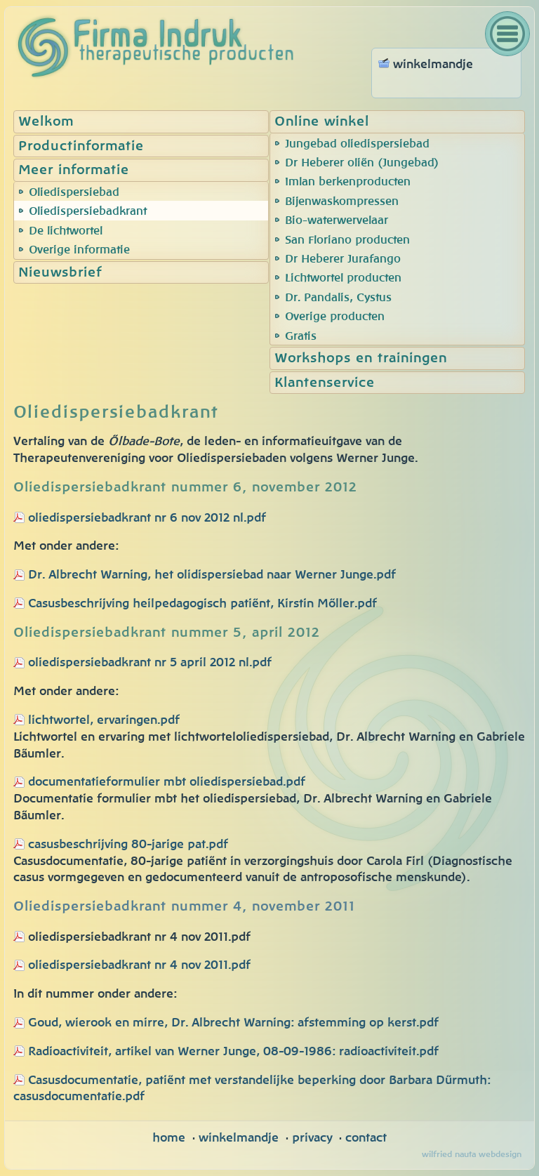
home (168, 1138)
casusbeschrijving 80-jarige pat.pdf (120, 844)
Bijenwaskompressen (342, 201)
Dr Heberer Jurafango (343, 259)
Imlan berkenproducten (348, 181)
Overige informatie (79, 250)
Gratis (301, 336)
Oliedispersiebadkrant (88, 211)
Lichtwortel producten (343, 278)
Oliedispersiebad (74, 192)
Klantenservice (324, 383)
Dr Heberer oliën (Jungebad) (362, 163)
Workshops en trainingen (360, 358)
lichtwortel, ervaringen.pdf (96, 720)
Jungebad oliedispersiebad (357, 144)
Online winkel (321, 121)
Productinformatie (81, 146)
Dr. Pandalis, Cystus (338, 297)
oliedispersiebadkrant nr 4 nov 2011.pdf (132, 965)
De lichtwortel (65, 231)
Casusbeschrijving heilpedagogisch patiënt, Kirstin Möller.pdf (202, 603)
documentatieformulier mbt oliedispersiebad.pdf (166, 782)
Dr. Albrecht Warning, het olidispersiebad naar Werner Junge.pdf (212, 575)
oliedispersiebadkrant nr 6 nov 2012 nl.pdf (147, 518)
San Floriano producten (347, 240)
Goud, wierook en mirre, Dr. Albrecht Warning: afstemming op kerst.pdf (233, 1023)
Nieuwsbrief (60, 272)
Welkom (46, 121)
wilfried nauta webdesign (471, 1154)
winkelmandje (239, 1138)
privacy (312, 1138)
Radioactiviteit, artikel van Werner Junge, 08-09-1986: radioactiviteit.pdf (233, 1051)
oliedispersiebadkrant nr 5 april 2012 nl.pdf (150, 662)
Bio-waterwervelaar (336, 220)
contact (366, 1138)
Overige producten (335, 316)
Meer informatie (73, 170)
